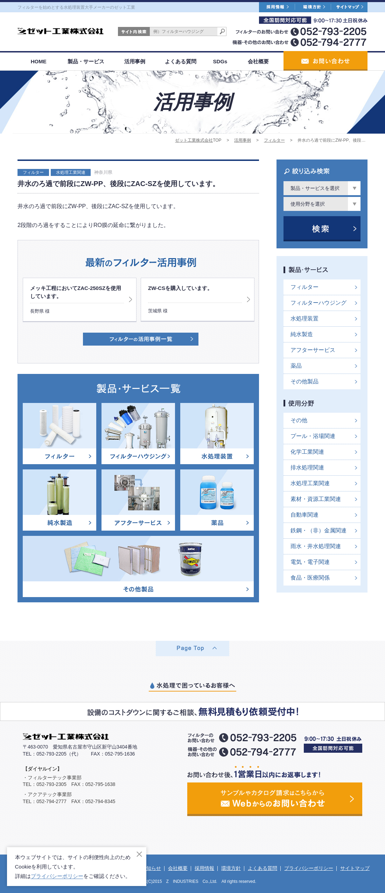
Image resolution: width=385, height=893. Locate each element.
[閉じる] (139, 854)
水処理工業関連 (70, 172)
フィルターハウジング (318, 303)
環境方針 (231, 868)
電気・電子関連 (310, 562)
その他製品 (304, 381)
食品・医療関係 (310, 578)
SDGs (220, 61)
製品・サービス (86, 61)
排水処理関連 (307, 467)
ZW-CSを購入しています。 (180, 288)
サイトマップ (355, 868)
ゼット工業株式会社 (194, 140)
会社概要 (258, 61)
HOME (39, 61)
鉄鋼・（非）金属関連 (318, 530)
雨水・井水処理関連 (315, 546)
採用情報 (204, 868)
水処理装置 (304, 318)
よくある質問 (180, 61)
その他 (298, 420)
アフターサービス (312, 350)
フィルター (274, 140)
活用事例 (134, 61)
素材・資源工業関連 (315, 499)
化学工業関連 (307, 452)
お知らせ (151, 868)
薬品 (296, 366)
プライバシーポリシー (308, 868)
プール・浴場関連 (312, 436)
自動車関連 (304, 515)
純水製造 (301, 334)
